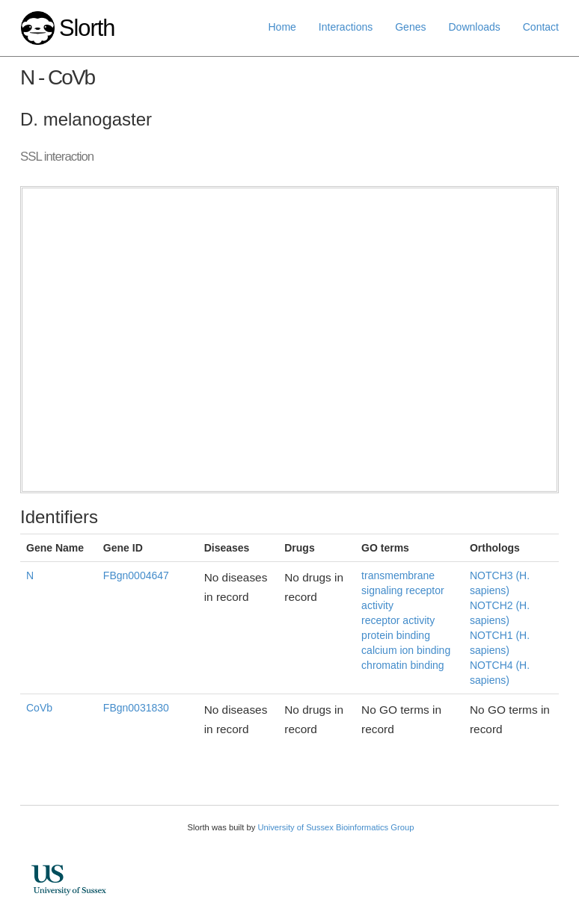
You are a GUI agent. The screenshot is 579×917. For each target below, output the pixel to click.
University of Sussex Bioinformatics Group (335, 827)
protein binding (395, 635)
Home (282, 27)
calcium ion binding (405, 650)
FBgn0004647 (136, 575)
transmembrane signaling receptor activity (402, 590)
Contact (541, 27)
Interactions (346, 27)
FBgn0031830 (136, 708)
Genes (410, 27)
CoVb (39, 708)
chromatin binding (402, 665)
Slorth (86, 28)
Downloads (474, 27)
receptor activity (398, 620)
